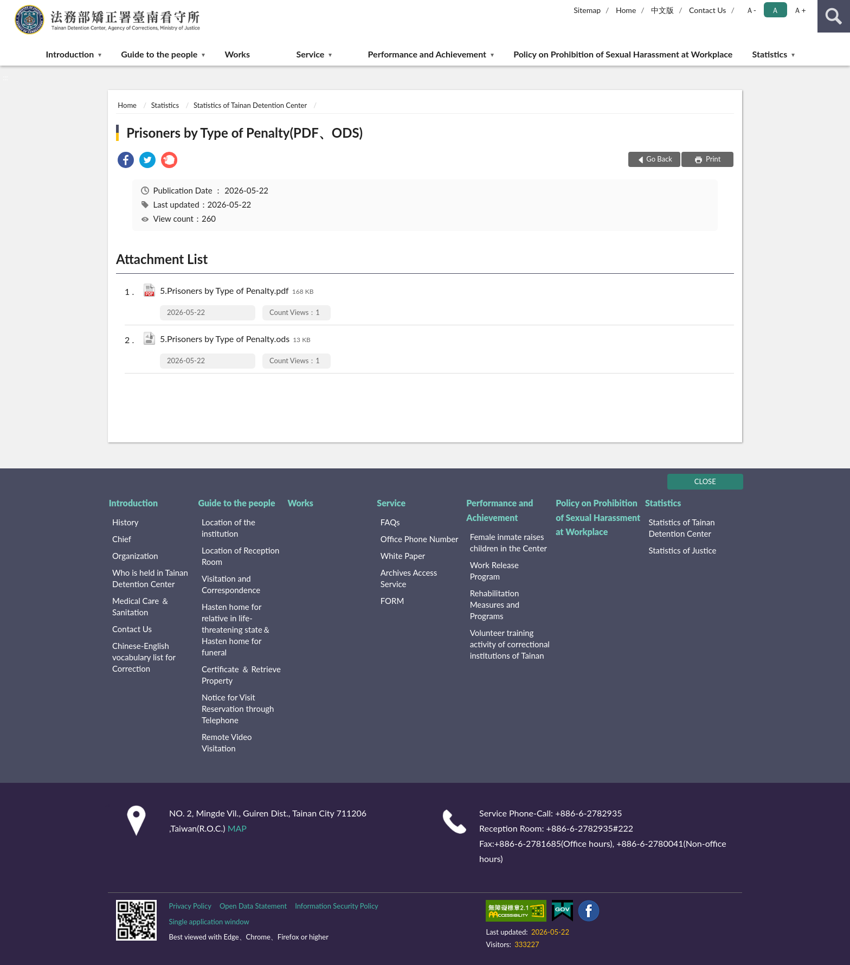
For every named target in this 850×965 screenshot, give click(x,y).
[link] (126, 161)
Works (237, 54)
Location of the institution (228, 527)
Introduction (70, 54)
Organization (135, 556)
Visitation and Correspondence (231, 584)
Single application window (209, 921)
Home (626, 10)
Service (310, 54)
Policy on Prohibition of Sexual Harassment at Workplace (622, 54)
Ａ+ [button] (800, 10)
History (125, 522)
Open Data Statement (253, 906)
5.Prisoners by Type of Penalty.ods (235, 339)
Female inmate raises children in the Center (508, 542)
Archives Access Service (409, 578)
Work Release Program (494, 570)
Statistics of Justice (682, 550)
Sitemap (587, 10)
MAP (237, 828)
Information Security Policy (336, 906)
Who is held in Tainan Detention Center (150, 578)
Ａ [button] (775, 10)
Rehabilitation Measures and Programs (495, 604)
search (833, 16)
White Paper (403, 556)
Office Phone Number (420, 539)
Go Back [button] (659, 159)
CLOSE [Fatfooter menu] (705, 481)
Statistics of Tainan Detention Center (250, 105)
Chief (121, 539)
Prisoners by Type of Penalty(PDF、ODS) (244, 132)
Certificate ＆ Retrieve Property (241, 674)
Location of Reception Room (241, 556)
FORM (392, 601)
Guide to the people (159, 54)
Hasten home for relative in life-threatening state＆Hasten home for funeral (236, 629)
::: (8, 8)
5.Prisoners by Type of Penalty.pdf (236, 291)
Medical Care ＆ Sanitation (140, 606)
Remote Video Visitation (227, 742)
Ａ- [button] (751, 10)
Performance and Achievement (427, 54)
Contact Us (707, 10)
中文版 (662, 10)
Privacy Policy (190, 906)
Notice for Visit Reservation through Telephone (238, 708)
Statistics (770, 54)
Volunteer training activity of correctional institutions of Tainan (510, 644)
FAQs (390, 522)
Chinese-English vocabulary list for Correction (144, 657)
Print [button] (712, 159)
